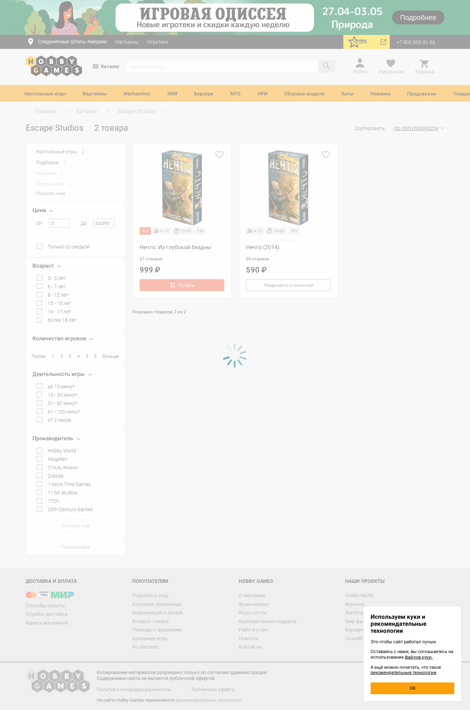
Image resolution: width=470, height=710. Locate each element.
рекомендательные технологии (404, 672)
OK (413, 688)
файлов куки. (419, 657)
